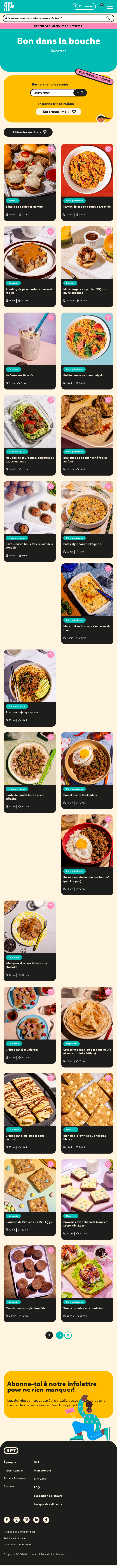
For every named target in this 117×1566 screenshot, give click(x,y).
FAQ (37, 1489)
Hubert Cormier (13, 1472)
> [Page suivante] (60, 1336)
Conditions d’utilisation (17, 1546)
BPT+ (37, 1463)
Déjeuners (15, 958)
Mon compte (43, 1472)
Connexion (84, 6)
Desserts (14, 283)
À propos (10, 1463)
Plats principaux (75, 201)
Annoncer (10, 1487)
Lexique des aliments (49, 1505)
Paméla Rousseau (15, 1479)
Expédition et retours (49, 1497)
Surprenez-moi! (56, 111)
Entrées (13, 201)
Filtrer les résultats (27, 132)
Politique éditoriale (14, 1540)
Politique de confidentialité (19, 1533)
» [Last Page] (68, 1336)
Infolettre (40, 1480)
